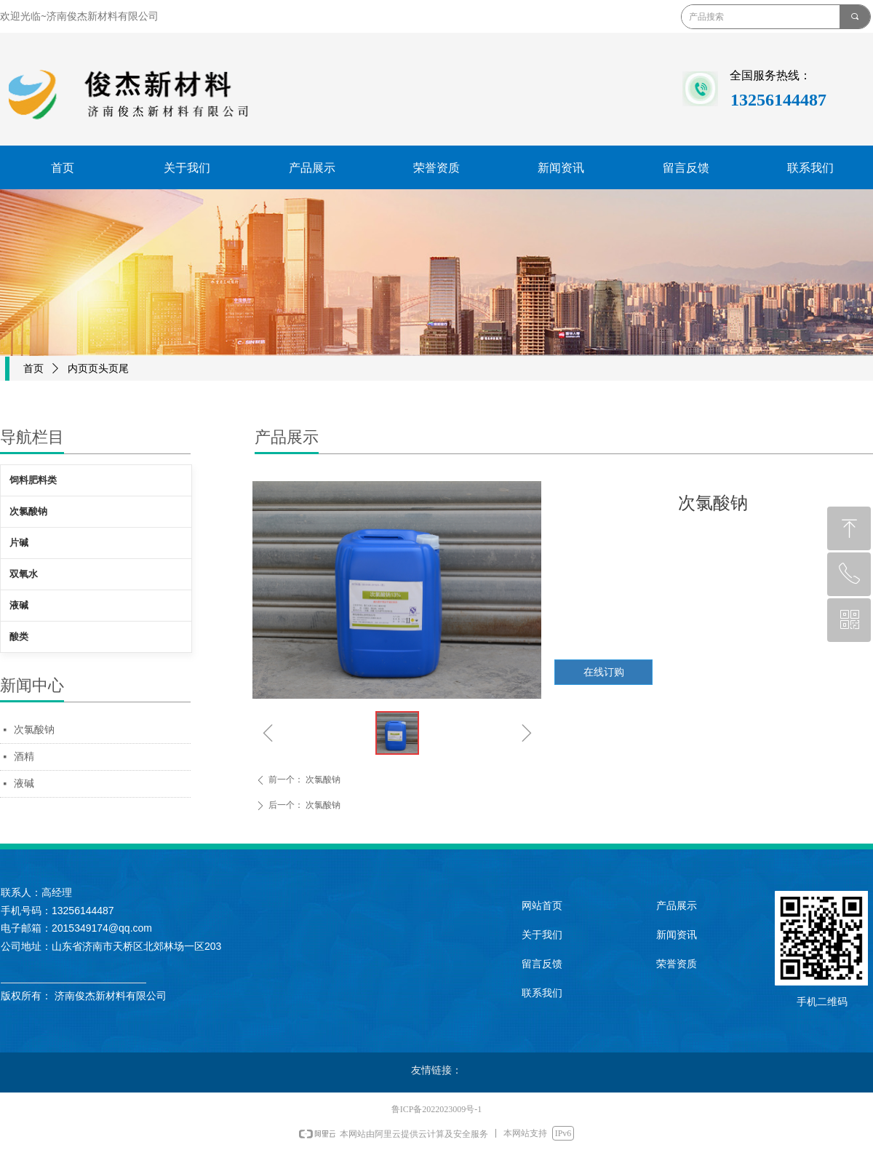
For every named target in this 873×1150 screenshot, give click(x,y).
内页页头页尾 (98, 368)
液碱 (24, 783)
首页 (33, 368)
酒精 (24, 756)
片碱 (18, 542)
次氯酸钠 (34, 729)
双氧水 (23, 573)
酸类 (18, 636)
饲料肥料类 (33, 480)
